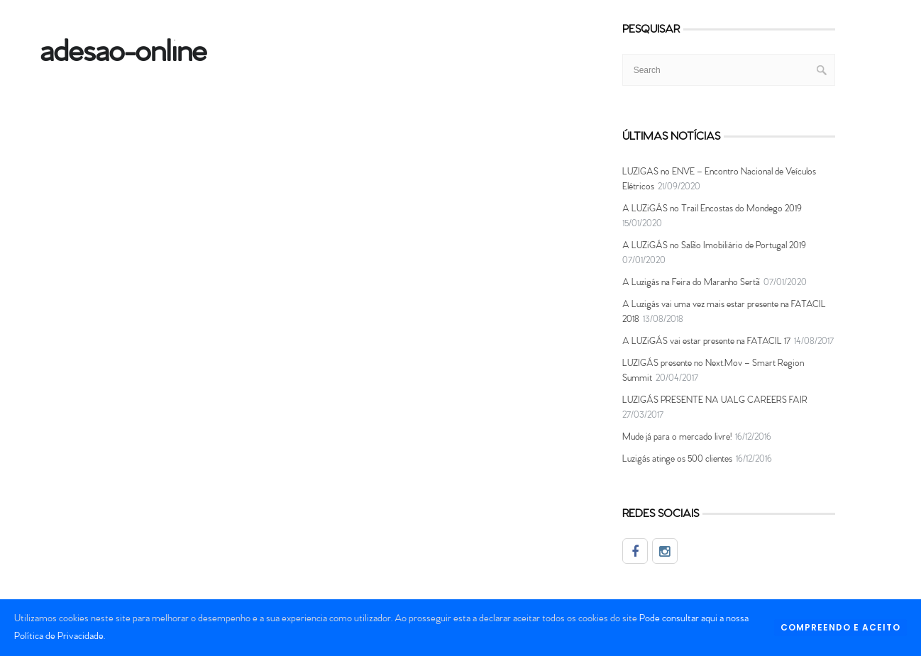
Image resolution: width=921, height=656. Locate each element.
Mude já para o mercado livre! (677, 437)
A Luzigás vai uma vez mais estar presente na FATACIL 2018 (724, 312)
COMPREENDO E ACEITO (840, 627)
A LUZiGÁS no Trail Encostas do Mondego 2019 (712, 209)
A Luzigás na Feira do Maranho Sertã (691, 282)
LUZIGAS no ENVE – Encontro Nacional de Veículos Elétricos (719, 179)
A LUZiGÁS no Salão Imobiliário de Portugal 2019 (714, 245)
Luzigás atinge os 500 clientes (677, 459)
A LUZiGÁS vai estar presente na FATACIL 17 (706, 341)
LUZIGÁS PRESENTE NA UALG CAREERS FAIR (714, 400)
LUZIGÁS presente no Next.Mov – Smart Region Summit (713, 371)
